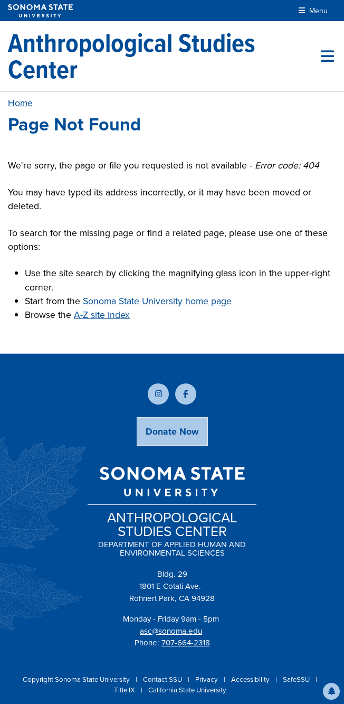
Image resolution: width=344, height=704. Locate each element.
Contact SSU (163, 679)
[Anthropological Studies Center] (164, 56)
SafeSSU (297, 679)
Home (20, 103)
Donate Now (172, 431)
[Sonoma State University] (40, 10)
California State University (187, 690)
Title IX (125, 690)
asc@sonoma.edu (171, 631)
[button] (331, 691)
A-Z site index (102, 315)
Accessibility (251, 679)
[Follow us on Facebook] (185, 394)
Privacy (207, 679)
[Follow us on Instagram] (158, 394)
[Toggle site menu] (327, 56)
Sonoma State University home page (157, 301)
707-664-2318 (185, 643)
